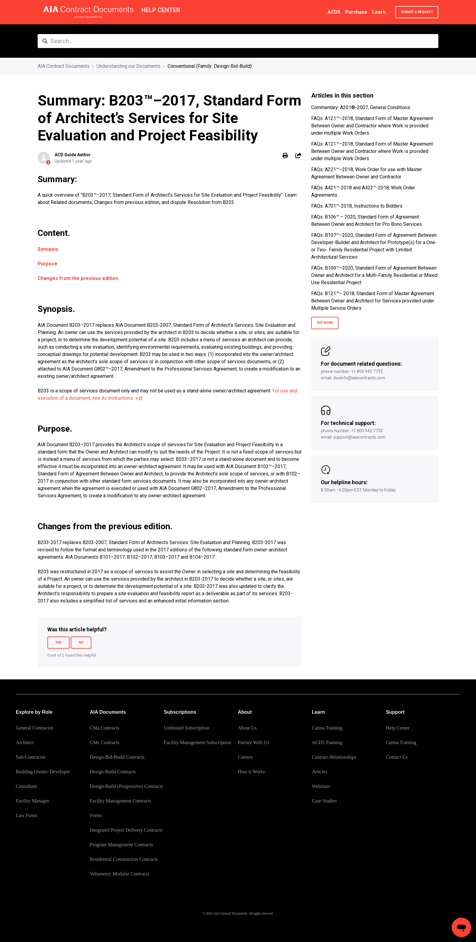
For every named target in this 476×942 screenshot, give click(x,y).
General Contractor (34, 727)
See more (325, 323)
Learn (379, 12)
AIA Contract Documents (64, 66)
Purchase (356, 12)
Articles (319, 771)
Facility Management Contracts (120, 800)
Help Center (398, 727)
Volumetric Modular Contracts (119, 873)
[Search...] (238, 41)
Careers (245, 757)
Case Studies (324, 800)
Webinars (321, 786)
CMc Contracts (104, 742)
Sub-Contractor (31, 757)
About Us (247, 727)
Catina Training (327, 727)
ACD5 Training (327, 742)
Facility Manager (32, 800)
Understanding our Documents (129, 66)
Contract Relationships (334, 757)
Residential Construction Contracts (124, 859)
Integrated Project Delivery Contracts (126, 830)
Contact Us (397, 757)
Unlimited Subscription (186, 727)
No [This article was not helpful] (81, 642)
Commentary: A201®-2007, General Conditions (360, 107)
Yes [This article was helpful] (58, 642)
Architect (25, 742)
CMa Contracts (104, 727)
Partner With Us (253, 742)
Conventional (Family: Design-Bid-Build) (210, 66)
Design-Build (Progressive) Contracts (126, 786)
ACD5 (334, 12)
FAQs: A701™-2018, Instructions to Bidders (357, 206)
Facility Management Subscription (197, 742)
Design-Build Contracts (113, 771)
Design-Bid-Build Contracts (117, 757)
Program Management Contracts (121, 844)
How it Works (251, 771)
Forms (96, 815)
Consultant (26, 786)
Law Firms (26, 815)
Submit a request (417, 12)
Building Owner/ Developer (43, 771)
